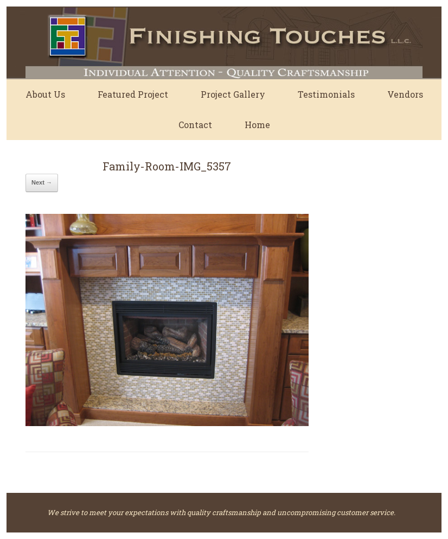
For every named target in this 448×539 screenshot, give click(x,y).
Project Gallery (233, 94)
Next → (41, 182)
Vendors (405, 94)
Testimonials (326, 94)
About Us (45, 94)
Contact (195, 124)
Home (257, 124)
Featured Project (133, 94)
